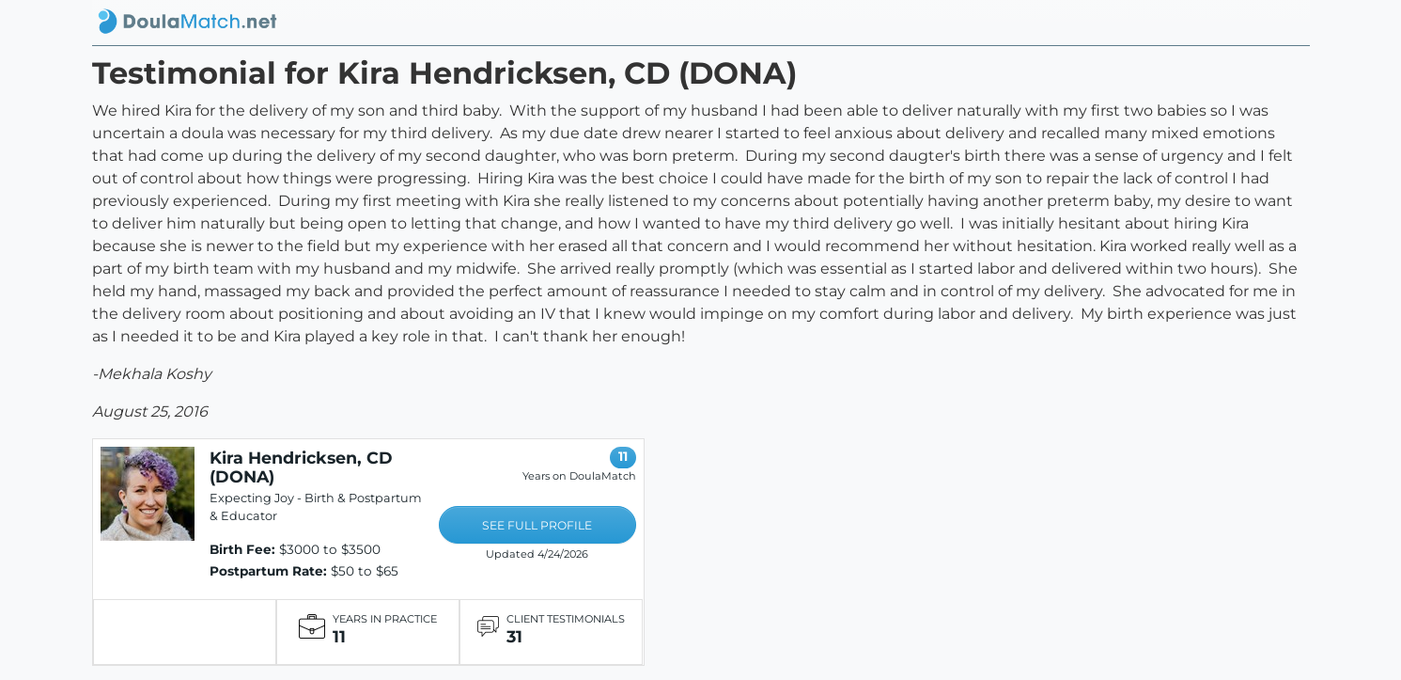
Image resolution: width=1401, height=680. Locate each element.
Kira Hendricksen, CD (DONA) (301, 467)
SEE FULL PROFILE (537, 525)
